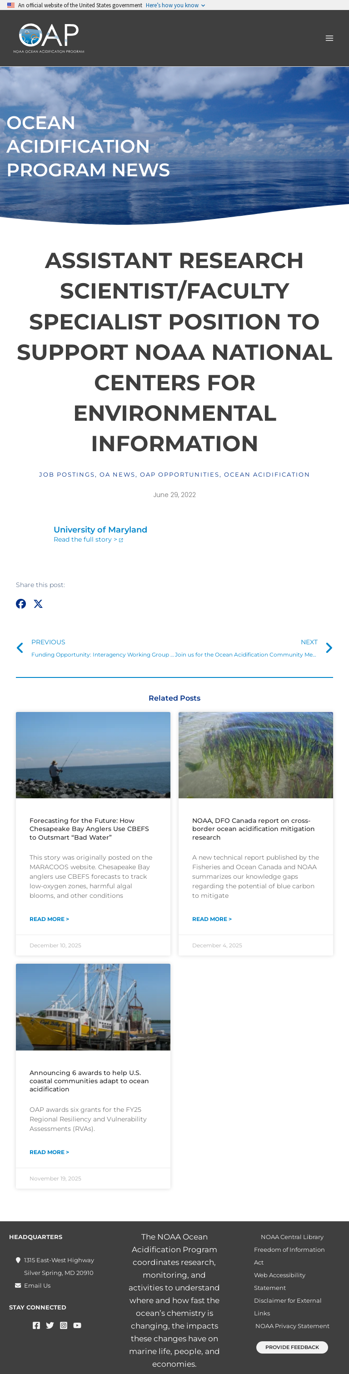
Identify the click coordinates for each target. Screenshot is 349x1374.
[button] (21, 604)
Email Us (37, 1285)
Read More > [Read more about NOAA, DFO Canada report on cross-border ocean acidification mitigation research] (212, 919)
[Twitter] (50, 1325)
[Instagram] (64, 1325)
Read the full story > (85, 539)
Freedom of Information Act (289, 1256)
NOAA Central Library (292, 1236)
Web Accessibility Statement (279, 1281)
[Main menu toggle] (329, 38)
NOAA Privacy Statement (292, 1325)
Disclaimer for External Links (288, 1307)
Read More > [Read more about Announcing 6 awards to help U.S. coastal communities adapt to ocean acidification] (49, 1152)
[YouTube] (77, 1325)
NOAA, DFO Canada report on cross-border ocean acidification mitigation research (253, 828)
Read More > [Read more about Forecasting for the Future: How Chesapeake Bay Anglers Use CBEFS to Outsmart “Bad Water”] (49, 919)
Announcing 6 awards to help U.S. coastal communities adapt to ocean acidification (89, 1081)
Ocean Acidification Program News (88, 146)
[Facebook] (36, 1325)
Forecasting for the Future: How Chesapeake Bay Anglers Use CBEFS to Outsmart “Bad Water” (89, 828)
